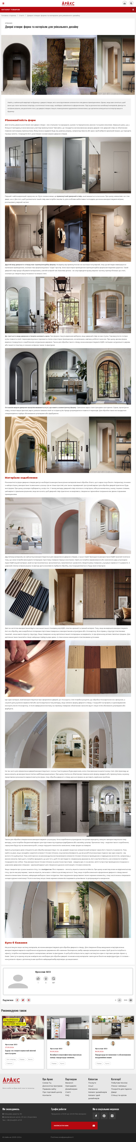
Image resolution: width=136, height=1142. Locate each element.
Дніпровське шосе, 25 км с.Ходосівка (20, 1117)
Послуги (92, 1083)
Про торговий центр (52, 1092)
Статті (68, 1092)
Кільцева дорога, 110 (13, 1114)
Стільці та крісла (118, 1095)
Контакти (46, 1095)
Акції (90, 1086)
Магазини (93, 1089)
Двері (114, 1092)
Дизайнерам (71, 1089)
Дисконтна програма (52, 1086)
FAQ (67, 1095)
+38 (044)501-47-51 (14, 1120)
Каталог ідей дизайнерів (94, 1097)
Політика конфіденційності (62, 1137)
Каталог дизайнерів (97, 1092)
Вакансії (69, 1083)
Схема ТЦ (46, 1083)
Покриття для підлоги (121, 1089)
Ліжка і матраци (118, 1086)
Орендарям (70, 1086)
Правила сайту (49, 1089)
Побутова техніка (119, 1083)
